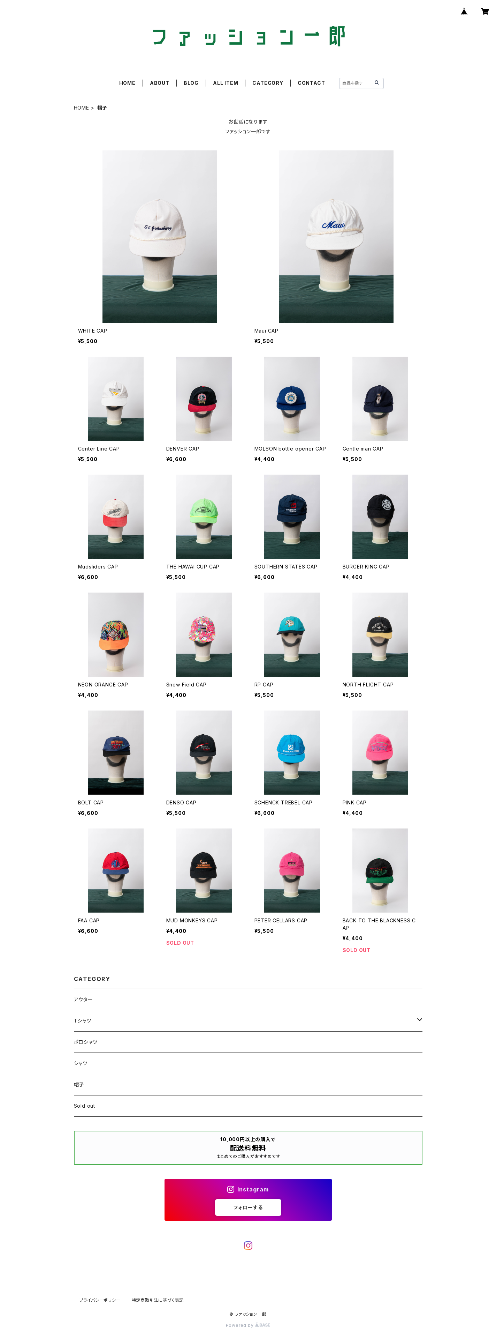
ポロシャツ (86, 1042)
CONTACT (311, 83)
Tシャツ (82, 1021)
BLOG (191, 83)
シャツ (80, 1063)
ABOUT (159, 83)
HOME (127, 83)
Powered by (248, 1325)
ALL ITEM (225, 83)
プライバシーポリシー (100, 1300)
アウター (83, 999)
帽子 (79, 1084)
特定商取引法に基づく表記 (158, 1300)
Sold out (84, 1106)
